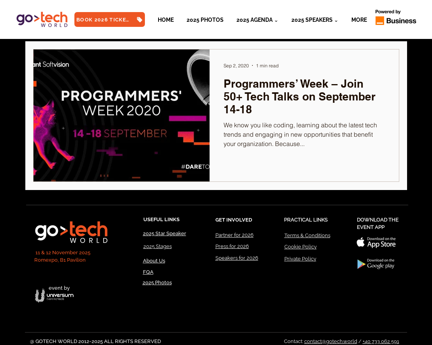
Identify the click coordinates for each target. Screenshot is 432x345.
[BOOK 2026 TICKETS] (109, 19)
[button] (315, 19)
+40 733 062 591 (381, 341)
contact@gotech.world (330, 341)
